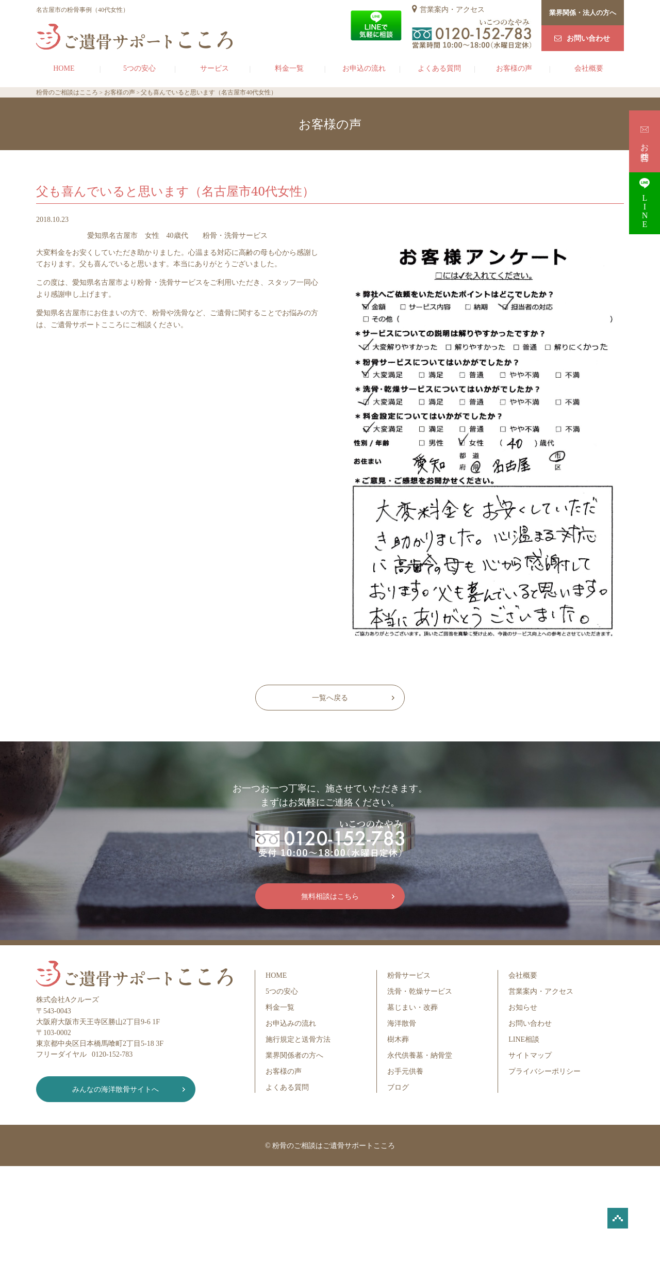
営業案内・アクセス (452, 9)
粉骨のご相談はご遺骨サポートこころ (333, 1146)
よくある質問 (439, 68)
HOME (63, 68)
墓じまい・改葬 (412, 1007)
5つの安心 (139, 68)
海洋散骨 (401, 1023)
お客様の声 (514, 68)
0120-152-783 (112, 1054)
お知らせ (522, 1007)
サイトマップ (530, 1055)
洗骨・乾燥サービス (419, 991)
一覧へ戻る (330, 698)
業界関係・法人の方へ (582, 13)
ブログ (398, 1087)
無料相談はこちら (330, 896)
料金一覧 (289, 68)
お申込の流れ (364, 68)
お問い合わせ (588, 38)
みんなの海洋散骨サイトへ (111, 1089)
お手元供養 (405, 1071)
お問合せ (644, 141)
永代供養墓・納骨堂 (419, 1055)
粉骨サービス (409, 975)
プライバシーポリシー (544, 1071)
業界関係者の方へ (294, 1055)
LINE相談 (523, 1039)
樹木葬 (398, 1039)
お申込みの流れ (291, 1023)
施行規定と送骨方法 (298, 1039)
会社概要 (588, 68)
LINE (644, 203)
